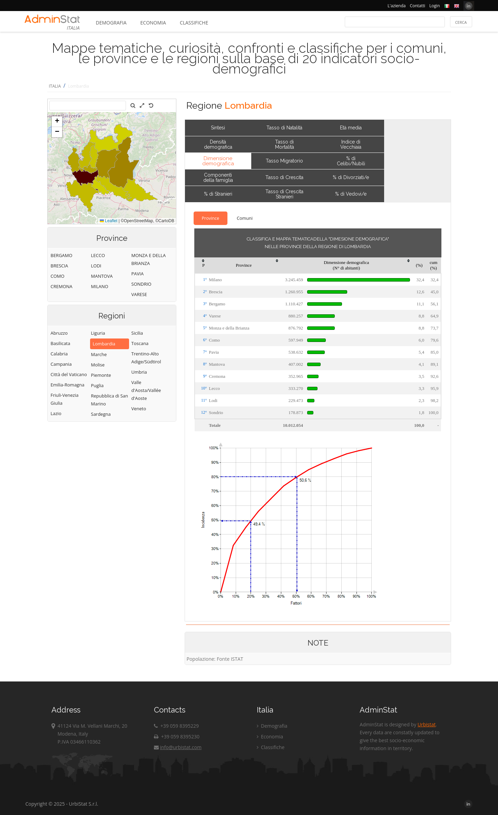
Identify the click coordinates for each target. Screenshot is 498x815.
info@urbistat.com (177, 747)
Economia (153, 22)
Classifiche (194, 22)
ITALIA (55, 86)
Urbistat (427, 724)
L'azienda (397, 6)
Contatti (417, 6)
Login (434, 6)
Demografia (111, 22)
